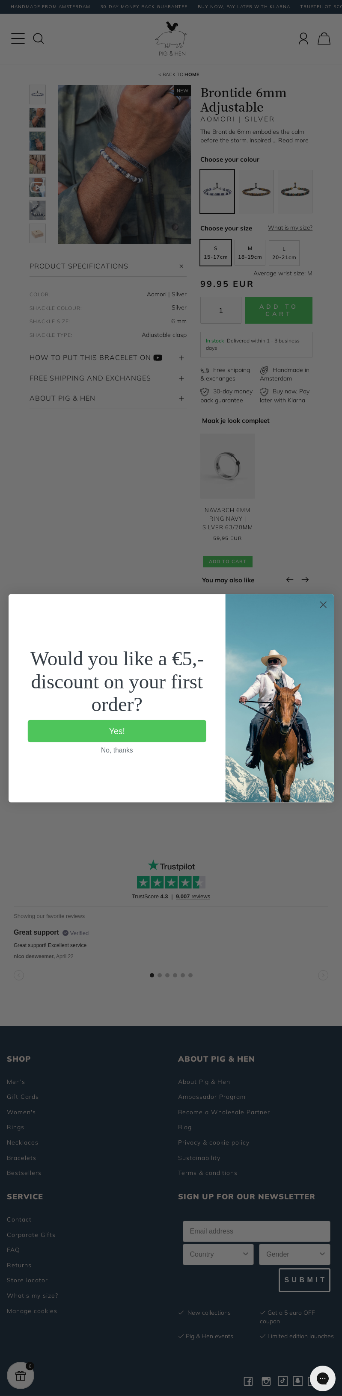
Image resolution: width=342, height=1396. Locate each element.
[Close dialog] (323, 604)
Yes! (117, 730)
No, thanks (117, 749)
